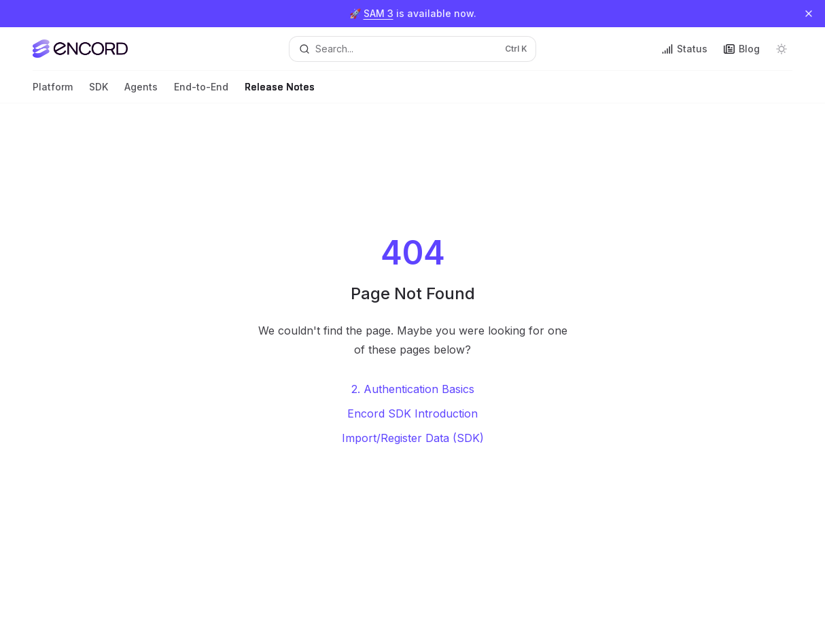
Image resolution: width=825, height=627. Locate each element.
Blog (742, 48)
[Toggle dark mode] (781, 49)
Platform (53, 92)
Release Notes (280, 92)
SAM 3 (378, 13)
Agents (141, 92)
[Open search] (412, 49)
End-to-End (201, 92)
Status (684, 48)
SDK (98, 92)
